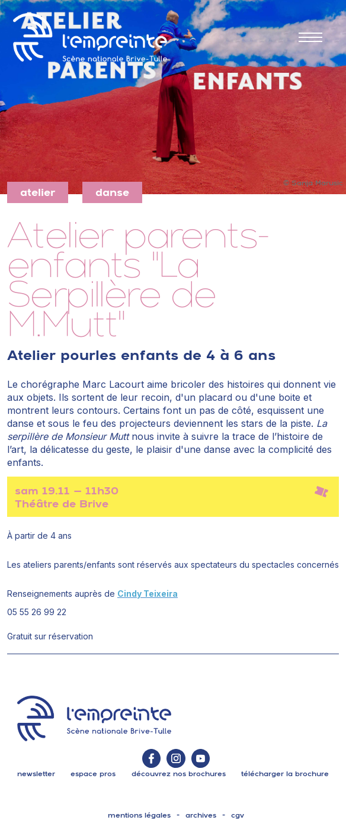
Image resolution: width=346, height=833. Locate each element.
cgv (237, 815)
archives (200, 815)
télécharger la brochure (285, 774)
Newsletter (36, 774)
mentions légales (139, 815)
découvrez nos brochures (179, 774)
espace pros (93, 774)
